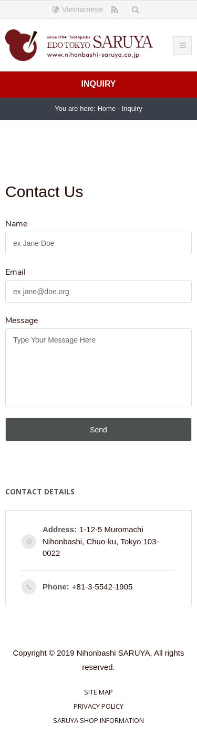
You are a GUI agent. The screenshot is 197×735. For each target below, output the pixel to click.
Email (15, 272)
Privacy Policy (98, 706)
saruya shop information (98, 720)
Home (106, 108)
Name (16, 224)
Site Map (98, 692)
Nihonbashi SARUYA (113, 652)
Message (21, 320)
